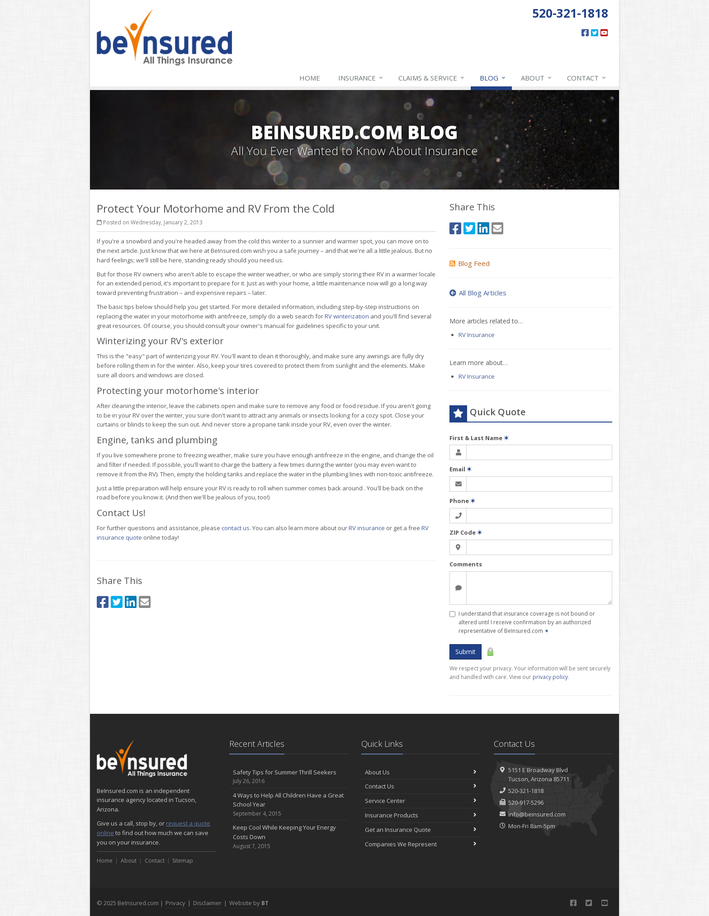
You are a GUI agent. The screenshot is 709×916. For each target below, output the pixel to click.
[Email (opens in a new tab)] (145, 602)
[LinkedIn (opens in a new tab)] (131, 602)
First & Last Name (479, 438)
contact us (236, 528)
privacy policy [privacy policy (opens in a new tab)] (550, 677)
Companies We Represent (421, 844)
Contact (587, 78)
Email (460, 469)
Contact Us (421, 786)
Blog (493, 78)
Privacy (175, 903)
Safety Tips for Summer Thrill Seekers (289, 777)
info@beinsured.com (537, 814)
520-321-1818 (526, 791)
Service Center (421, 801)
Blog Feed (469, 263)
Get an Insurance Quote (421, 830)
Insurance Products (421, 815)
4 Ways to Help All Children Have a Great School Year (289, 804)
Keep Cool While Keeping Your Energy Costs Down (289, 836)
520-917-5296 (526, 802)
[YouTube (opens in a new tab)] (604, 32)
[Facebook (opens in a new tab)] (585, 32)
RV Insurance (476, 335)
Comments (465, 564)
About (537, 78)
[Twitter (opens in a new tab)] (594, 32)
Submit (465, 651)
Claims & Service (431, 78)
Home (309, 77)
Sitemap (182, 860)
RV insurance (367, 528)
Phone (462, 501)
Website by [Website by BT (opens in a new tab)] (249, 903)
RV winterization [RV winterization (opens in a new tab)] (347, 316)
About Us (421, 772)
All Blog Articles (477, 292)
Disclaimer (207, 903)
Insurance (361, 78)
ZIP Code (465, 532)
